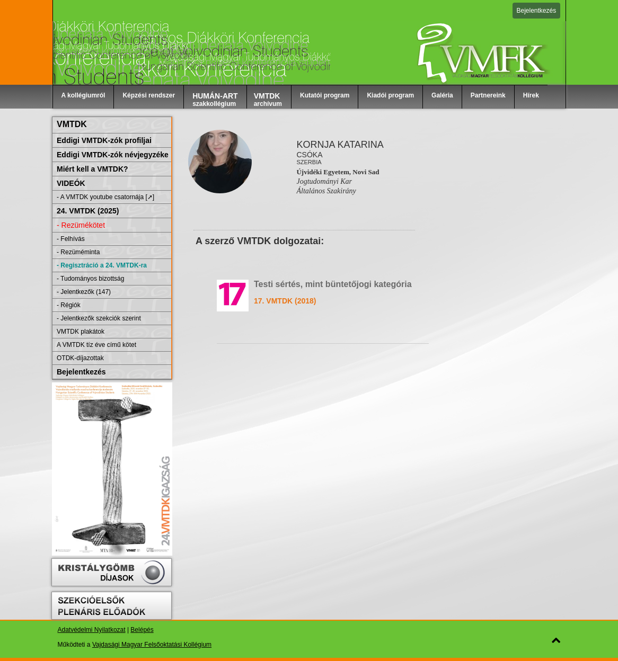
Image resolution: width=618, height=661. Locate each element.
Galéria (442, 95)
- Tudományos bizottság (90, 278)
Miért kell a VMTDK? (92, 169)
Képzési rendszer (148, 95)
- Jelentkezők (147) (84, 292)
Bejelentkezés (537, 10)
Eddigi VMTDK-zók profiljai (104, 140)
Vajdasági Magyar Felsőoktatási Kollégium (151, 644)
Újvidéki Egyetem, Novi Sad (337, 172)
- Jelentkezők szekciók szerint (99, 318)
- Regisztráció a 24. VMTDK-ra (102, 265)
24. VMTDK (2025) (88, 211)
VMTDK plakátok (80, 331)
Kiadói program (390, 95)
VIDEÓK (71, 183)
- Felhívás (71, 239)
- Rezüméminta (78, 252)
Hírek (531, 95)
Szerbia (308, 162)
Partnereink (488, 95)
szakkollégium (215, 100)
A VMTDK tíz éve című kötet (96, 345)
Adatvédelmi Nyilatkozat (92, 629)
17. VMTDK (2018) (285, 301)
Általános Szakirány (326, 191)
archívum (268, 100)
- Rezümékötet (81, 225)
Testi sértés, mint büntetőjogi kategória (333, 284)
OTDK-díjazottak (80, 358)
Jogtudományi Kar (324, 181)
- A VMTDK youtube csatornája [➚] (105, 197)
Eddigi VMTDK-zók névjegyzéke (113, 154)
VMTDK (72, 124)
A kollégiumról (83, 95)
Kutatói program (324, 95)
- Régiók (69, 305)
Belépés (141, 629)
